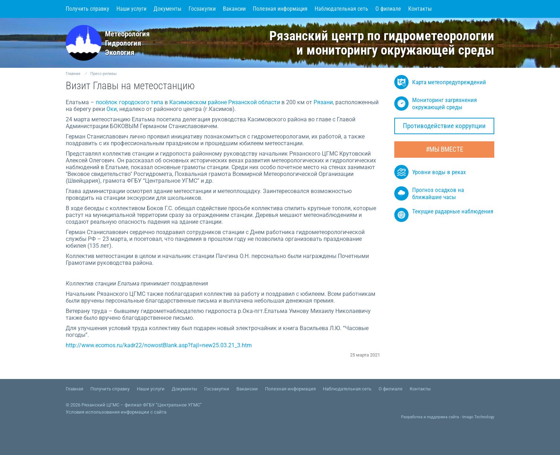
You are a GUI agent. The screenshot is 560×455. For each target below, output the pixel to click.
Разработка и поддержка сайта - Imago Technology (447, 417)
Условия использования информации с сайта (116, 412)
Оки (111, 109)
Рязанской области (254, 102)
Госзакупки (202, 8)
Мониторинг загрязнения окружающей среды (435, 103)
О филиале (388, 8)
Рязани (323, 102)
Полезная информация (280, 8)
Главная (73, 73)
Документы (167, 8)
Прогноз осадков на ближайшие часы (429, 193)
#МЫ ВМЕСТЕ (444, 149)
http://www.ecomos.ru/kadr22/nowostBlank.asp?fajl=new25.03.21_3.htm (159, 345)
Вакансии (234, 8)
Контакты (420, 8)
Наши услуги (131, 8)
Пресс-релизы (103, 73)
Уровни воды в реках (430, 172)
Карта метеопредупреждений (440, 82)
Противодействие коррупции (444, 126)
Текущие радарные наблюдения (443, 215)
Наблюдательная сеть (341, 8)
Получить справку (87, 8)
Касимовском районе (198, 102)
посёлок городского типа (129, 102)
